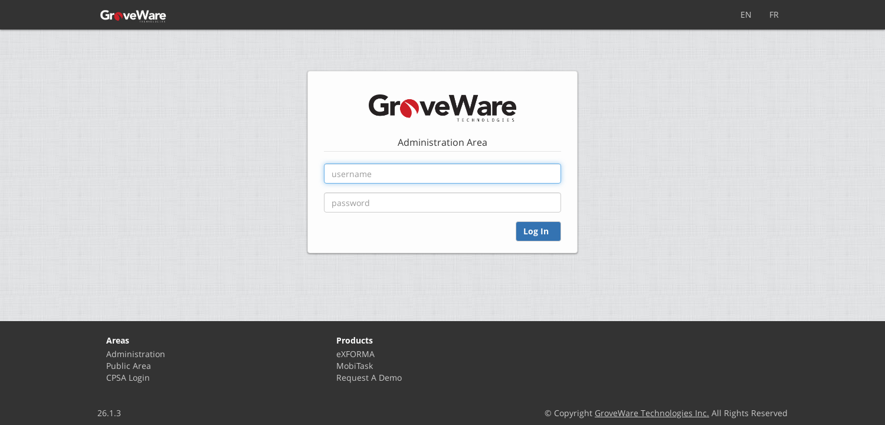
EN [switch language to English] (746, 14)
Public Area (128, 365)
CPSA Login (128, 377)
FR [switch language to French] (774, 14)
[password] (442, 202)
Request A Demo (369, 377)
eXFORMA (355, 353)
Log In (538, 231)
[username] (442, 174)
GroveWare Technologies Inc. (652, 413)
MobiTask (354, 365)
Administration (135, 353)
